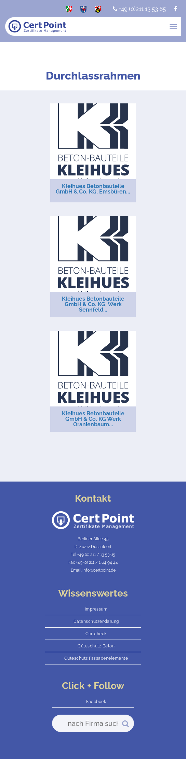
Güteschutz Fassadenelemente (96, 658)
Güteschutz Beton (96, 646)
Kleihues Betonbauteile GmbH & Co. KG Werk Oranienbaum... (93, 419)
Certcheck (96, 633)
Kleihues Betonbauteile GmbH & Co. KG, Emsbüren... (93, 189)
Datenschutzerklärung (96, 621)
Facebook (96, 701)
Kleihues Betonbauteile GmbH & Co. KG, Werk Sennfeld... (93, 304)
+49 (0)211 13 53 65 (139, 8)
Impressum (96, 609)
